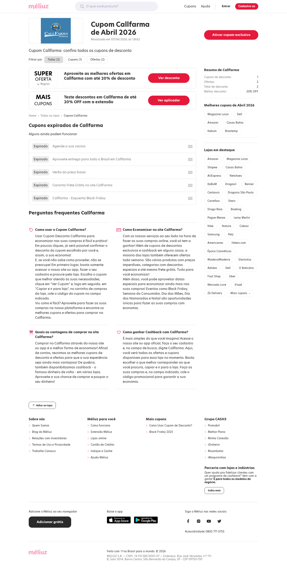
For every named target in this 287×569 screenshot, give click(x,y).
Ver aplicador (169, 100)
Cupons (190, 6)
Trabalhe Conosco (44, 451)
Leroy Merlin (242, 218)
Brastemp (231, 131)
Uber (232, 276)
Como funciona (100, 425)
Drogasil (230, 184)
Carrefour (213, 201)
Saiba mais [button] (214, 490)
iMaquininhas (217, 457)
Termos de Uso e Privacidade (51, 444)
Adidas (212, 268)
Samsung (213, 234)
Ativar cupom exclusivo (231, 35)
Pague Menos (216, 218)
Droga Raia (214, 209)
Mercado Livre (216, 285)
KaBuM (212, 184)
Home (32, 115)
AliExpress (214, 176)
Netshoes (236, 176)
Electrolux (245, 260)
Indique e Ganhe (101, 451)
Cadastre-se (246, 6)
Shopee (212, 167)
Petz (231, 234)
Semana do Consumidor (141, 293)
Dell (239, 114)
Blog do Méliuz (42, 432)
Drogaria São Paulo (241, 192)
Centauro (213, 192)
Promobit (214, 425)
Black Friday (177, 288)
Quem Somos (40, 425)
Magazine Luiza (218, 114)
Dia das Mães (172, 293)
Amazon (212, 123)
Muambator (215, 451)
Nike (210, 226)
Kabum (212, 131)
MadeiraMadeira (218, 260)
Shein (231, 201)
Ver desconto (169, 78)
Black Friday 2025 (161, 432)
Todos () (54, 59)
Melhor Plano (216, 432)
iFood (238, 285)
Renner (249, 184)
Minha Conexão (218, 438)
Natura (226, 226)
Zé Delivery (214, 293)
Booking (236, 209)
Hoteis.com (239, 243)
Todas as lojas (50, 115)
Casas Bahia (235, 123)
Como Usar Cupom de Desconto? (170, 425)
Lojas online (98, 438)
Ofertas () (97, 59)
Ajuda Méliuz (99, 457)
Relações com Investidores (49, 438)
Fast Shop (214, 276)
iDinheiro (214, 444)
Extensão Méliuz (101, 432)
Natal (155, 298)
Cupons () (75, 59)
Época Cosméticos (219, 251)
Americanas (215, 243)
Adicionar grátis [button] (50, 522)
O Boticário (246, 268)
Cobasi (244, 226)
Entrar (226, 6)
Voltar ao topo (42, 405)
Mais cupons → (240, 293)
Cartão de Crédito (102, 444)
